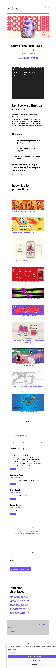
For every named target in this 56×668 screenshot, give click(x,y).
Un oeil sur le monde (11, 625)
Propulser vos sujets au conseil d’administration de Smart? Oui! (19, 597)
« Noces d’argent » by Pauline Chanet (28, 225)
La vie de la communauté (28, 53)
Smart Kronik (12, 631)
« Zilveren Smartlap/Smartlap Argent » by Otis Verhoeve (28, 380)
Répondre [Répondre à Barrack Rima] (12, 514)
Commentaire (13, 538)
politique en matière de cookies (18, 652)
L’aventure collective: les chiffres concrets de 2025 (19, 601)
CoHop (40, 125)
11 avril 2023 (27, 50)
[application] (28, 83)
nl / (42, 7)
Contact (9, 628)
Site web (12, 560)
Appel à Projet (15, 435)
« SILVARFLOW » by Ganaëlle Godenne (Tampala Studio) (28, 357)
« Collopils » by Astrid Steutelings (28, 403)
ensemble (22, 435)
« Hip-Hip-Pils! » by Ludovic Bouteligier (28, 206)
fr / (45, 7)
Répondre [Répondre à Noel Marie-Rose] (12, 484)
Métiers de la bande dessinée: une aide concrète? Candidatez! (19, 613)
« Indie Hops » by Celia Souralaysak (28, 250)
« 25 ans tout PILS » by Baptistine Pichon (28, 293)
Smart (18, 50)
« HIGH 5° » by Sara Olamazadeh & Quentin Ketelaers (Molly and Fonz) (28, 332)
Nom (11, 553)
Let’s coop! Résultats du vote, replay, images (18, 609)
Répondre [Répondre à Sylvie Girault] (12, 499)
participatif (28, 435)
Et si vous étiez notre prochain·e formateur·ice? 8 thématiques (19, 605)
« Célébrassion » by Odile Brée (28, 310)
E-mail (31, 553)
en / (48, 7)
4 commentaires (39, 50)
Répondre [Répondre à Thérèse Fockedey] (12, 469)
